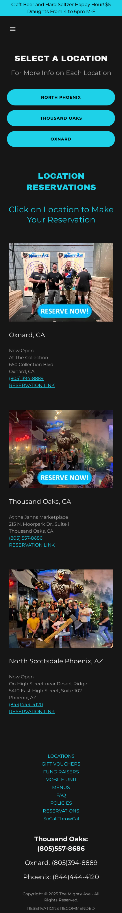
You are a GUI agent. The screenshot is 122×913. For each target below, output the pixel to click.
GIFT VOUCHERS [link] (61, 764)
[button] (15, 29)
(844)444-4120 (26, 704)
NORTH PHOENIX (61, 97)
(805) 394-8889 (26, 378)
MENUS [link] (61, 787)
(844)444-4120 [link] (76, 877)
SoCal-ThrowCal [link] (61, 818)
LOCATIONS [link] (61, 756)
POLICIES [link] (61, 803)
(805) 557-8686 (25, 538)
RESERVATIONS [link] (61, 811)
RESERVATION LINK (32, 385)
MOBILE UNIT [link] (61, 779)
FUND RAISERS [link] (61, 772)
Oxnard (61, 139)
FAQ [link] (61, 795)
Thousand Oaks (61, 118)
